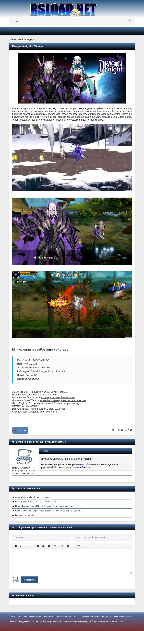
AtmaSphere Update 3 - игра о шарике (33, 497)
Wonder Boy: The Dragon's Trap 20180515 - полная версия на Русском (48, 511)
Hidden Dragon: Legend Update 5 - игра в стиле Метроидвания (44, 506)
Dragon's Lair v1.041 (24, 515)
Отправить (29, 580)
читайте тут (83, 467)
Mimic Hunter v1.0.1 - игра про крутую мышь (35, 501)
